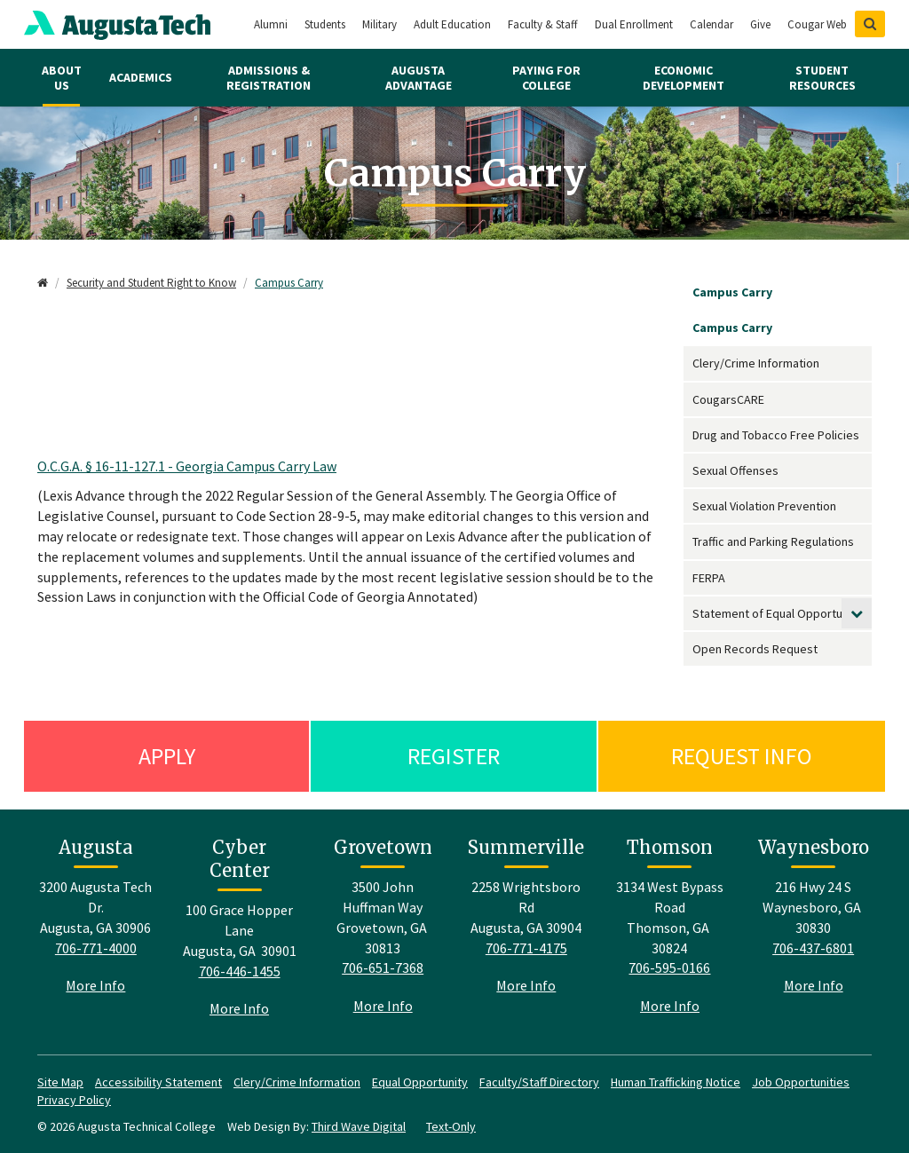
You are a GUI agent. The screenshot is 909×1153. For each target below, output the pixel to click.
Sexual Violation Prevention (764, 506)
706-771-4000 (96, 948)
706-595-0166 (669, 967)
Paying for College (546, 77)
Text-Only (451, 1126)
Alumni (271, 24)
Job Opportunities (801, 1082)
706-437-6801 (813, 948)
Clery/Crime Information (755, 363)
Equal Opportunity (420, 1082)
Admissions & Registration (268, 77)
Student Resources (822, 77)
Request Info (741, 755)
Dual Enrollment (634, 24)
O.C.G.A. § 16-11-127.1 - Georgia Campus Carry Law (186, 466)
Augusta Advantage (418, 77)
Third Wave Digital (359, 1126)
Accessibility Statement (158, 1082)
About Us (62, 77)
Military (379, 24)
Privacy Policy (74, 1100)
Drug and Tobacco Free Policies (775, 435)
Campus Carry (289, 282)
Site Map (60, 1082)
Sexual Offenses (735, 470)
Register (453, 755)
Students (324, 24)
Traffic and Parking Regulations (773, 541)
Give (760, 24)
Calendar (711, 24)
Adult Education (452, 24)
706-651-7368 (382, 967)
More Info (95, 985)
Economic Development (683, 77)
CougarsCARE (728, 399)
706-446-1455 (240, 971)
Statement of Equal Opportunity (777, 613)
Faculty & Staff (543, 24)
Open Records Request (755, 649)
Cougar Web (817, 24)
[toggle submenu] (857, 613)
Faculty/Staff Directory (539, 1082)
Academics (140, 77)
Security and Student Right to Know (151, 282)
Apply (166, 755)
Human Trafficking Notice (675, 1082)
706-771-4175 (526, 948)
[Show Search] (870, 24)
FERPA (708, 578)
